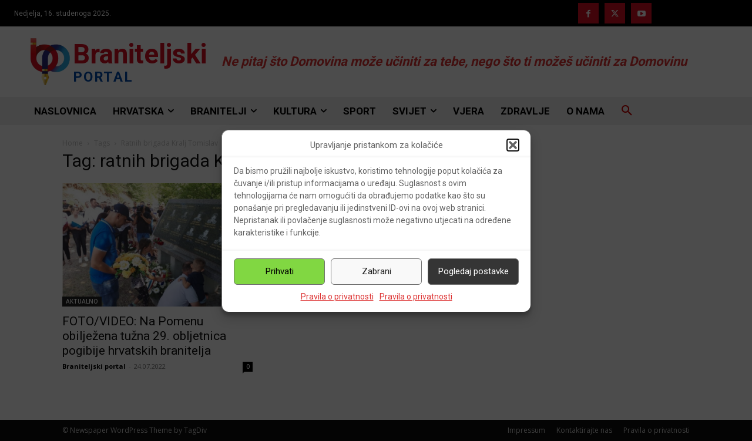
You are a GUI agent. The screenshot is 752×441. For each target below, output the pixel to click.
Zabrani (376, 271)
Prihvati (280, 271)
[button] (513, 145)
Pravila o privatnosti (337, 296)
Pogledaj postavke (473, 271)
